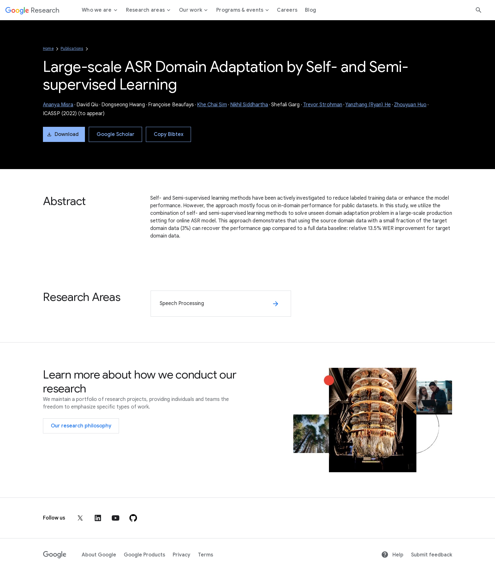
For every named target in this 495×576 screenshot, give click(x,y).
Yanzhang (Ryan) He (368, 105)
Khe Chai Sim (212, 105)
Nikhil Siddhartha (249, 105)
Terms (205, 555)
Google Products (144, 555)
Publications (72, 48)
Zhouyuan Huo (410, 105)
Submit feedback (431, 555)
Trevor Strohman (323, 105)
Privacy (181, 555)
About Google (99, 555)
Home (48, 48)
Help (392, 555)
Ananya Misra (58, 105)
